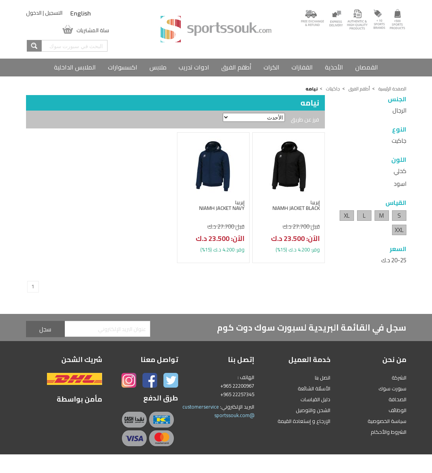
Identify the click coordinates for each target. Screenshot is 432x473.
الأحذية (334, 67)
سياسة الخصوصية (387, 421)
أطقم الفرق (236, 67)
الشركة (399, 377)
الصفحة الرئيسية (392, 88)
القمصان (366, 67)
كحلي (400, 171)
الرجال (399, 110)
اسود (400, 183)
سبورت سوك (392, 388)
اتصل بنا (322, 377)
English (80, 13)
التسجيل (53, 13)
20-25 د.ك (393, 260)
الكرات (271, 67)
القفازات (302, 67)
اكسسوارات (122, 67)
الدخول (34, 13)
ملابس (158, 67)
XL (347, 215)
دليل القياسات (315, 399)
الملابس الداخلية (75, 67)
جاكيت (399, 140)
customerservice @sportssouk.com (218, 411)
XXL (399, 230)
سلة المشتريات (92, 29)
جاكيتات (333, 88)
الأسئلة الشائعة (314, 388)
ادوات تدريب (194, 67)
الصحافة (397, 399)
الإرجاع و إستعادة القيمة (304, 421)
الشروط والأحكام (388, 432)
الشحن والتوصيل (313, 410)
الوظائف (397, 410)
